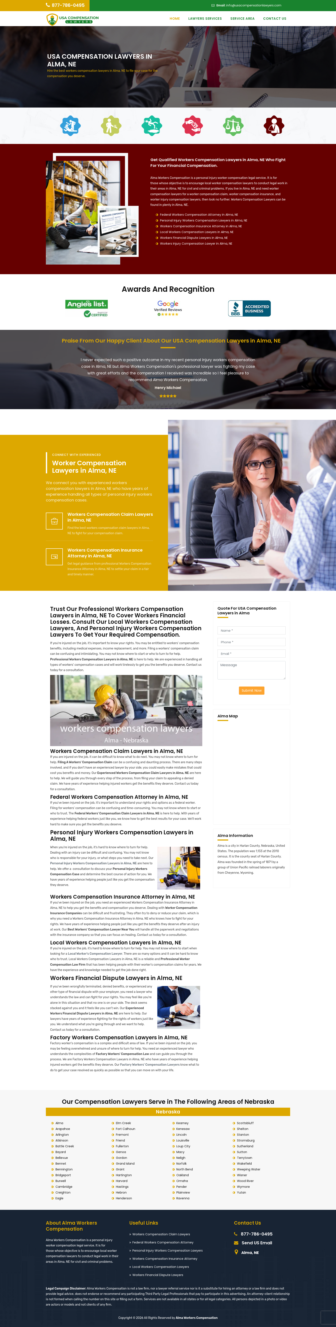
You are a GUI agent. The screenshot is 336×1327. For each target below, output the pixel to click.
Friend (120, 1140)
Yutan (241, 1192)
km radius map (252, 772)
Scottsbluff (245, 1123)
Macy (181, 1152)
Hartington (124, 1175)
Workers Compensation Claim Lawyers (161, 1234)
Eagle (59, 1198)
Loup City (183, 1146)
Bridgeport (63, 1175)
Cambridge (64, 1187)
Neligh (181, 1158)
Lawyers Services (205, 18)
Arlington (62, 1135)
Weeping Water (248, 1169)
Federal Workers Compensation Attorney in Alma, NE (199, 214)
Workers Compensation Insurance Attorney (164, 1259)
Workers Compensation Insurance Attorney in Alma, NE (201, 226)
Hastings (122, 1187)
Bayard (61, 1152)
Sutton (242, 1152)
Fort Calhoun (125, 1129)
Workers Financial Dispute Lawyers (157, 1275)
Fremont (122, 1135)
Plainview (183, 1192)
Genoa (121, 1152)
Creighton (63, 1192)
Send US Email (257, 1243)
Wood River (245, 1181)
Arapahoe (63, 1129)
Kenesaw (183, 1129)
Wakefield (244, 1163)
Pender (182, 1187)
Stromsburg (246, 1140)
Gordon (121, 1158)
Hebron (121, 1192)
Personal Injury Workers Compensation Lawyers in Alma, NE (203, 220)
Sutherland (245, 1146)
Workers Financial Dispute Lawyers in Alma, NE (194, 238)
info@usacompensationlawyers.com (253, 5)
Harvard (122, 1181)
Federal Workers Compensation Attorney (163, 1242)
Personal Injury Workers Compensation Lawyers (167, 1250)
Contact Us (274, 18)
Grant (120, 1169)
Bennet (61, 1163)
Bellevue (62, 1158)
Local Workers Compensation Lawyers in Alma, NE (197, 232)
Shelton (242, 1129)
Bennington (64, 1169)
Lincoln (182, 1135)
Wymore (243, 1187)
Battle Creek (65, 1146)
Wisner (242, 1175)
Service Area (242, 18)
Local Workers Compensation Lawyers (160, 1267)
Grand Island (125, 1163)
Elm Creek (123, 1123)
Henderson (124, 1198)
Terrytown (244, 1158)
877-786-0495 (68, 5)
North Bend (185, 1169)
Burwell (61, 1181)
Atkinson (62, 1140)
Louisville (183, 1140)
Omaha (182, 1181)
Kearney (183, 1123)
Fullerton (122, 1146)
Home (175, 18)
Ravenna (183, 1198)
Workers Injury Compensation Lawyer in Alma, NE (196, 243)
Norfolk (182, 1163)
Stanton (243, 1135)
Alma (59, 1123)
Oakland (183, 1175)
